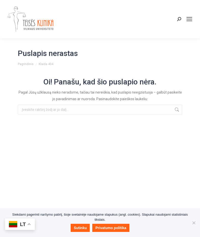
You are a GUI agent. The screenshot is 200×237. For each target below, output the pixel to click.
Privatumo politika (110, 228)
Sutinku (80, 228)
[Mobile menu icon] (189, 19)
